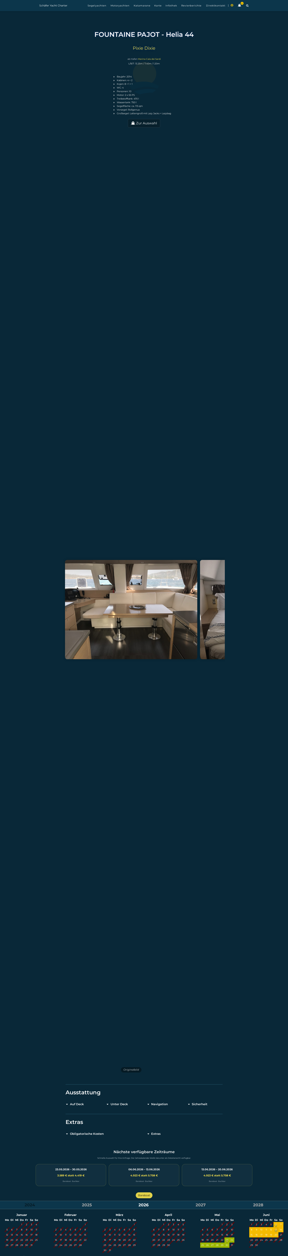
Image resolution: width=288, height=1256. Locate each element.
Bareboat (144, 1195)
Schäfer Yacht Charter (53, 5)
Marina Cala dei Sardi (149, 59)
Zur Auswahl (144, 123)
